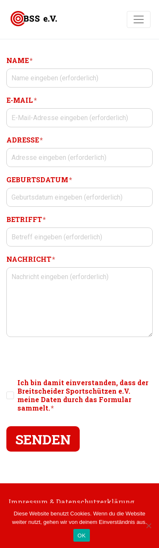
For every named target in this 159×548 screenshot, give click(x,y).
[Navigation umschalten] (139, 19)
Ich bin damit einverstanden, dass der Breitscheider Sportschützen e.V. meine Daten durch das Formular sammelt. (82, 395)
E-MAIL (21, 100)
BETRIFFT (26, 219)
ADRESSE (24, 139)
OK (82, 535)
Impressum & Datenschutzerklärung (71, 501)
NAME (19, 60)
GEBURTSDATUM (39, 179)
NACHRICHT (30, 259)
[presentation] (70, 357)
